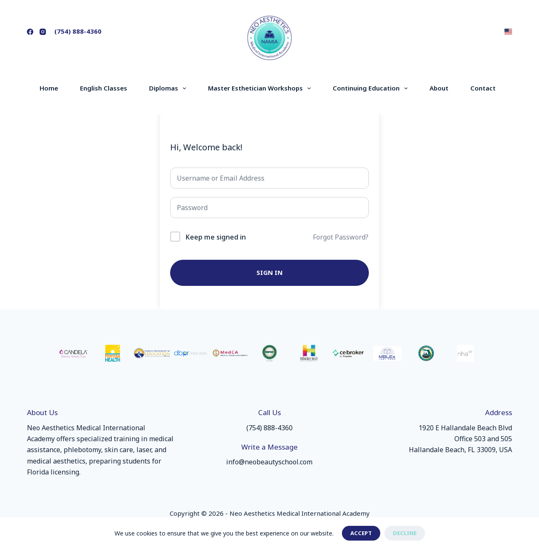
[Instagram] (43, 32)
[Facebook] (30, 32)
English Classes (103, 88)
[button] (508, 32)
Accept (361, 533)
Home (49, 88)
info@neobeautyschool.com (269, 461)
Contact (483, 88)
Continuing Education (372, 88)
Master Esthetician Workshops (261, 88)
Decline (404, 533)
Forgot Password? (340, 237)
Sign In (269, 272)
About (439, 88)
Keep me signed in (215, 237)
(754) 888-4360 (77, 31)
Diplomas (169, 88)
